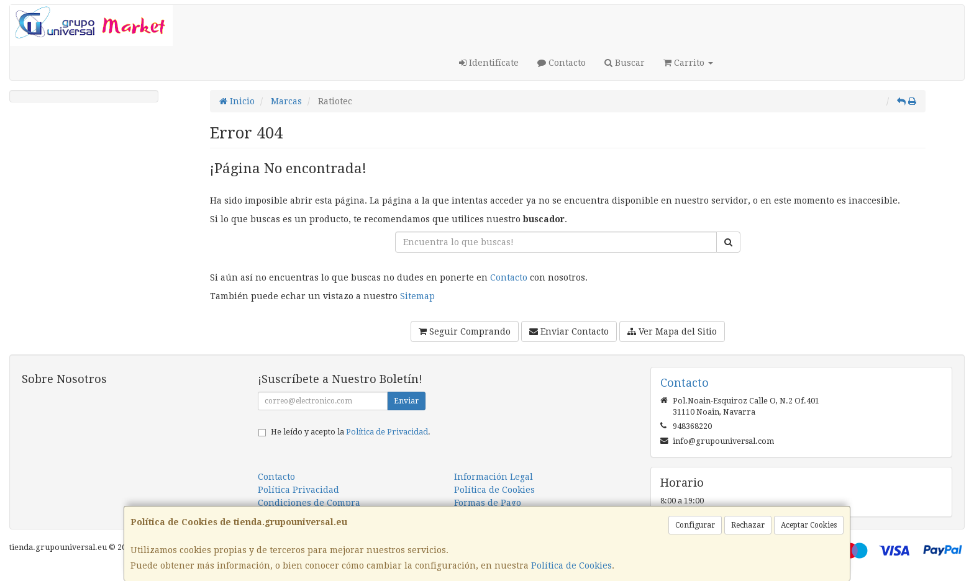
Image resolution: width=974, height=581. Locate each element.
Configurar (695, 525)
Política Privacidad (298, 490)
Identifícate (489, 63)
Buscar (624, 63)
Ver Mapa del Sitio (672, 331)
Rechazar (748, 525)
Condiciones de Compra (309, 503)
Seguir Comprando (465, 331)
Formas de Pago (487, 503)
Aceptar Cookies (809, 525)
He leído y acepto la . (350, 431)
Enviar (406, 401)
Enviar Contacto (569, 331)
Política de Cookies (571, 565)
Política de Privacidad (387, 431)
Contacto (561, 63)
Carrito (688, 63)
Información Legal (493, 477)
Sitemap (417, 296)
